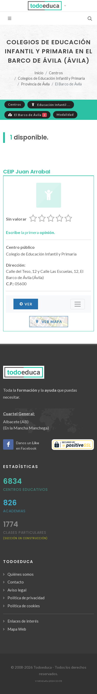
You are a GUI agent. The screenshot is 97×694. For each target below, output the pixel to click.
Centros (56, 73)
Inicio (38, 73)
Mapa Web (17, 629)
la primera (30, 232)
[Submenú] (77, 304)
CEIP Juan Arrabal (26, 171)
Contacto (16, 582)
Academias (14, 511)
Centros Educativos (25, 489)
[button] (48, 5)
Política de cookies (24, 605)
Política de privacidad (26, 597)
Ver (25, 304)
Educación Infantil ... (50, 104)
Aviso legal (17, 590)
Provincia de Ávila (35, 84)
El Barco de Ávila (27, 114)
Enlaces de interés (23, 621)
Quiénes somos (21, 574)
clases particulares (25, 535)
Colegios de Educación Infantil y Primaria (51, 78)
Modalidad (65, 114)
